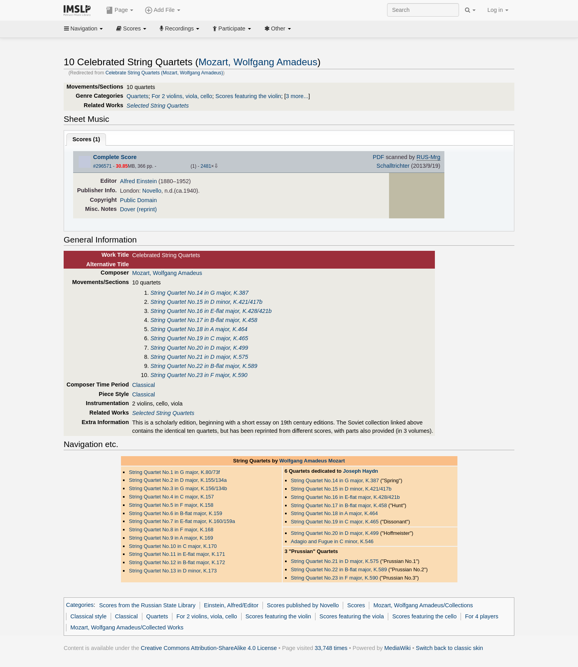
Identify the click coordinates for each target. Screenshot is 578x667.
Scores (131, 28)
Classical (143, 385)
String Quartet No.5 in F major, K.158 (171, 505)
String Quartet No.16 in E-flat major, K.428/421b (211, 311)
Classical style (88, 616)
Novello (151, 191)
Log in (497, 10)
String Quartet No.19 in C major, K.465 (199, 338)
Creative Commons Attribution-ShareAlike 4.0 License (209, 648)
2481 (205, 166)
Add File (162, 10)
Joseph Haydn (360, 471)
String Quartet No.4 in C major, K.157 (171, 497)
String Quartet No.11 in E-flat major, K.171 (177, 554)
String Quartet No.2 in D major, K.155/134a (178, 480)
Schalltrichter (392, 166)
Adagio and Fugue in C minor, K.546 (332, 541)
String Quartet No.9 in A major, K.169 (171, 538)
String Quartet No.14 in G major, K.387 (199, 293)
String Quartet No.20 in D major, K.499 (199, 348)
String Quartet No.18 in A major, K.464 (198, 329)
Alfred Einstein (138, 181)
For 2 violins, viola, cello (181, 96)
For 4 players (481, 616)
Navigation (83, 28)
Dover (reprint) (138, 209)
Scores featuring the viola (351, 616)
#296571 (102, 166)
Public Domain (138, 200)
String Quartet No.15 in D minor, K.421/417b (206, 302)
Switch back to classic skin (449, 648)
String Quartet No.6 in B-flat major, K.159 (175, 513)
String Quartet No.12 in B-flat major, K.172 (177, 562)
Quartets (137, 96)
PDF (378, 157)
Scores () (86, 139)
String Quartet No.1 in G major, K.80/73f (174, 472)
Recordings (179, 28)
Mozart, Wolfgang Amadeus (257, 62)
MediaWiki (397, 648)
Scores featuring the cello (424, 616)
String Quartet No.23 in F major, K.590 (198, 375)
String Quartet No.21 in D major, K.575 (199, 357)
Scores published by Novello (303, 605)
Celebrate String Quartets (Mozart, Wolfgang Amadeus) (164, 73)
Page (120, 10)
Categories (80, 605)
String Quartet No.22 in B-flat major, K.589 (203, 366)
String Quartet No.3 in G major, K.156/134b (178, 488)
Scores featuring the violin (248, 96)
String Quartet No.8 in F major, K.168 (171, 529)
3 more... (297, 96)
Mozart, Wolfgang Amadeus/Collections (423, 605)
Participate (232, 28)
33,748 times (331, 648)
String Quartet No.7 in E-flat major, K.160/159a (182, 521)
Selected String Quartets (158, 105)
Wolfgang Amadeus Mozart (312, 461)
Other (277, 28)
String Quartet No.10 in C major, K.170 (173, 546)
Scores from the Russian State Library (147, 605)
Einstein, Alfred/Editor (231, 605)
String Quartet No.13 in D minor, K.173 (173, 571)
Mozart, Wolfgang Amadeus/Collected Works (126, 627)
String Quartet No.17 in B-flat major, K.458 (203, 320)
